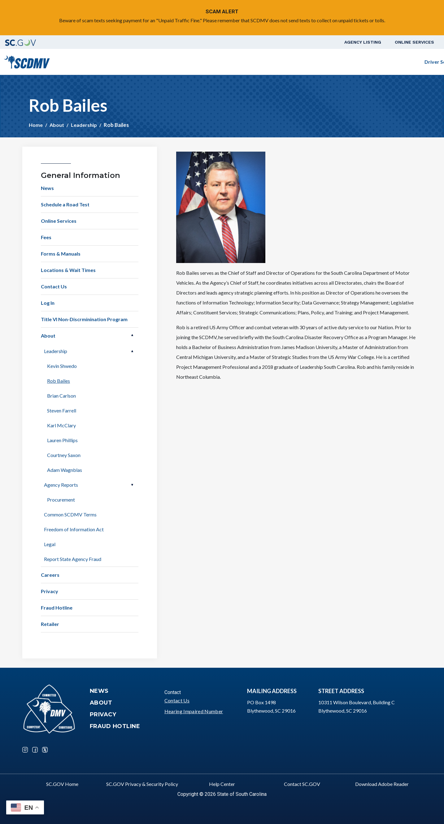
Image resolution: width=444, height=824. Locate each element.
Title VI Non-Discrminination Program (84, 319)
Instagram (25, 750)
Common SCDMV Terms (70, 514)
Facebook (35, 750)
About (57, 125)
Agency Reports (61, 485)
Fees (46, 237)
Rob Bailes (58, 381)
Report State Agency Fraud (72, 559)
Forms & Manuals (61, 254)
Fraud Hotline (56, 607)
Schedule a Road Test (379, 62)
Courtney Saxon (64, 455)
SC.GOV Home (62, 784)
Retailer (50, 624)
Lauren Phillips (62, 440)
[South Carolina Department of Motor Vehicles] (27, 61)
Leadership (84, 125)
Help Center (222, 784)
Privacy (49, 591)
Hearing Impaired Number (193, 711)
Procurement (61, 500)
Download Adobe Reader (382, 784)
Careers (50, 575)
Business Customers (312, 62)
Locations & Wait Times (68, 270)
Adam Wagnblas (64, 470)
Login (422, 62)
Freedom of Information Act (74, 529)
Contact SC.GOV (302, 784)
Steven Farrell (61, 410)
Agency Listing (362, 42)
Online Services (414, 42)
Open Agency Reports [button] (132, 485)
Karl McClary (61, 425)
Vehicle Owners (252, 62)
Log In (47, 303)
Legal (49, 544)
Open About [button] (132, 335)
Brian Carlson (61, 396)
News (47, 188)
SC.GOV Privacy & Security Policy (142, 784)
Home (36, 125)
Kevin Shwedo (62, 366)
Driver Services (197, 62)
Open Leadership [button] (132, 351)
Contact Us (54, 286)
